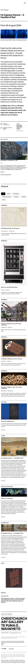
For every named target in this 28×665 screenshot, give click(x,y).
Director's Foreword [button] (7, 196)
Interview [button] (23, 196)
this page (14, 662)
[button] (8, 128)
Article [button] (8, 193)
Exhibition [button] (16, 196)
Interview (4, 402)
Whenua (3, 592)
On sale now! (4, 596)
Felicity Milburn (19, 126)
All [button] (3, 193)
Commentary (5, 523)
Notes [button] (4, 199)
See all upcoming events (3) (6, 174)
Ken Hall (18, 129)
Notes (2, 563)
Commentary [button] (16, 193)
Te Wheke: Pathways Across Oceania (11, 358)
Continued (3, 429)
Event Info (2, 171)
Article (3, 436)
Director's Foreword (7, 486)
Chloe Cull (19, 128)
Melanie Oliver (19, 125)
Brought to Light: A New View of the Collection (11, 387)
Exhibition (4, 205)
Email (2, 644)
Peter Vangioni (19, 124)
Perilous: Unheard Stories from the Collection (11, 324)
